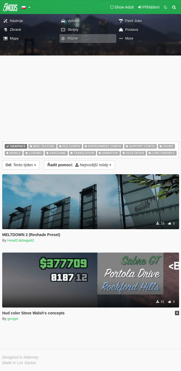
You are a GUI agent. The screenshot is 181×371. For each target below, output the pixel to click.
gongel (12, 319)
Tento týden (20, 165)
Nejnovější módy (79, 165)
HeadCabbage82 (20, 240)
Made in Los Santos (19, 363)
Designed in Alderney (20, 357)
